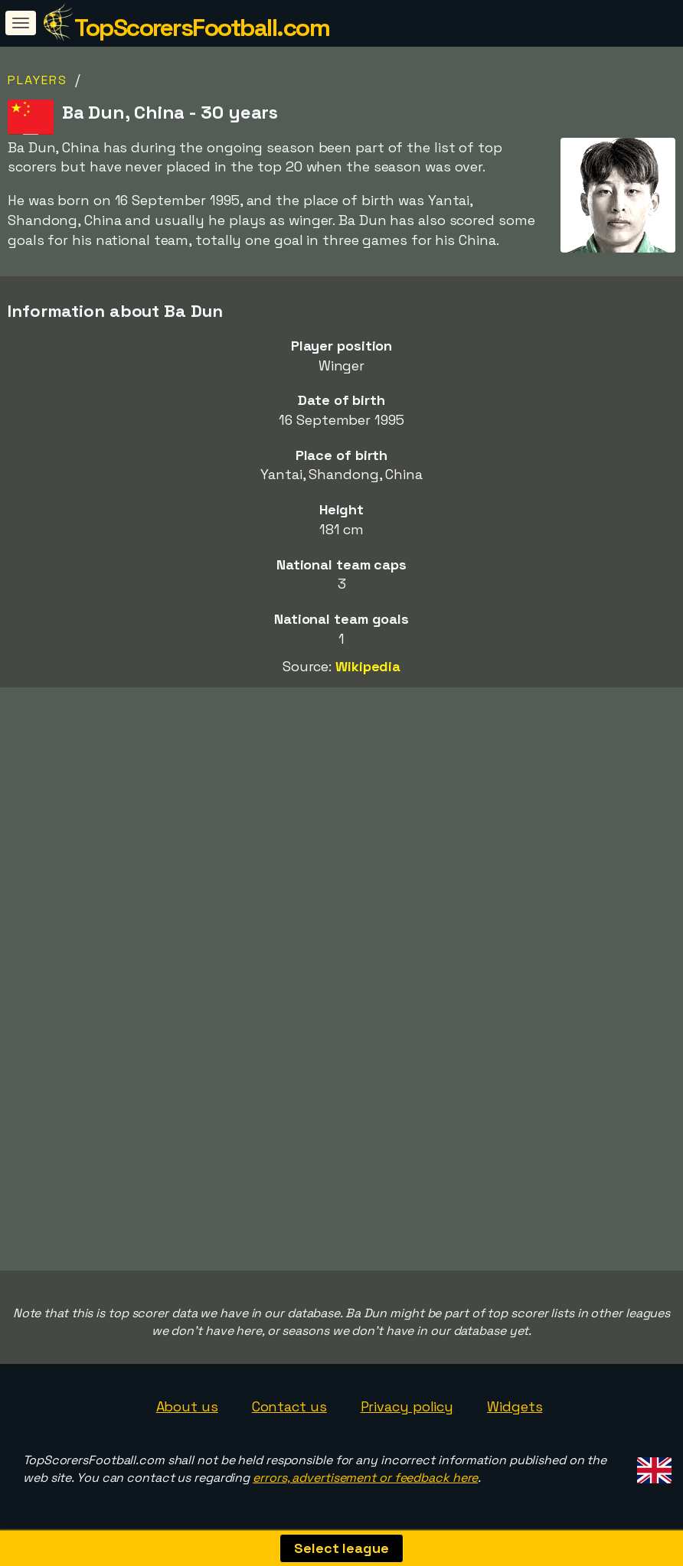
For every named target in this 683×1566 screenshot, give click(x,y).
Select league (341, 1548)
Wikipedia (367, 666)
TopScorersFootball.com (201, 27)
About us (187, 1406)
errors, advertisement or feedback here (365, 1478)
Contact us (289, 1406)
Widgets (514, 1406)
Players (37, 80)
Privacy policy (407, 1406)
